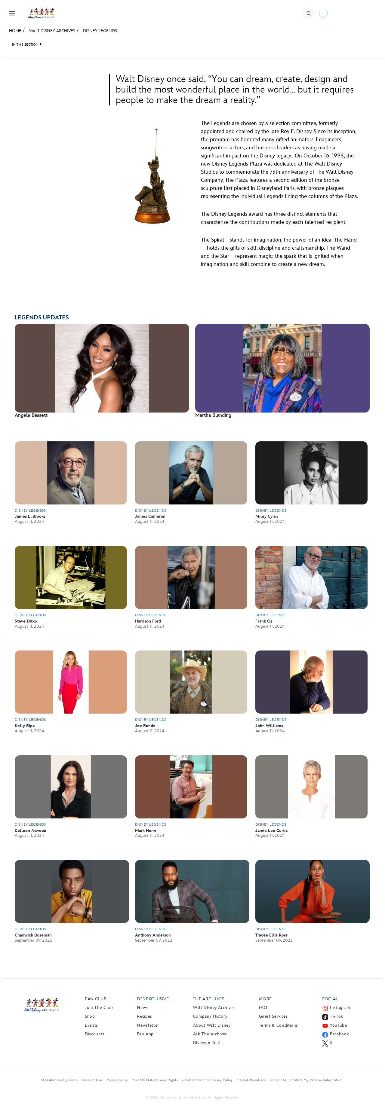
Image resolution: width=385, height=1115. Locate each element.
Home (15, 30)
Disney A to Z (206, 1042)
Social (330, 999)
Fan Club (95, 999)
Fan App (145, 1034)
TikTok (336, 1016)
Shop (90, 1016)
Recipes (144, 1016)
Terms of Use (92, 1080)
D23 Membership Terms (59, 1080)
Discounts (95, 1034)
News (142, 1007)
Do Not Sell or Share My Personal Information (306, 1080)
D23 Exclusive (153, 999)
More (265, 999)
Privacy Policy (117, 1080)
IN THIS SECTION (25, 44)
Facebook (339, 1034)
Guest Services (273, 1016)
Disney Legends (100, 30)
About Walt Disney (212, 1025)
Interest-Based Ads (251, 1080)
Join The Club (99, 1007)
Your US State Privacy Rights (155, 1080)
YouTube (338, 1025)
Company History (210, 1016)
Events (91, 1025)
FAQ (263, 1007)
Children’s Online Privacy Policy (207, 1080)
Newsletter (148, 1025)
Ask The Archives (210, 1034)
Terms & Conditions (278, 1025)
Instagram (340, 1007)
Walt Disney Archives (52, 30)
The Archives (208, 999)
